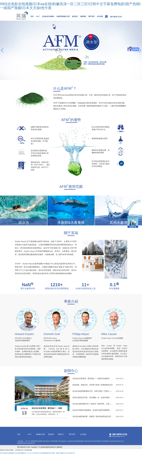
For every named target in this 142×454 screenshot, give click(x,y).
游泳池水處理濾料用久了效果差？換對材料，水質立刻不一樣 (95, 404)
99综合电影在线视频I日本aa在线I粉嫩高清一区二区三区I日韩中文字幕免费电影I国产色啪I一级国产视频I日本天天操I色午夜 (70, 6)
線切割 (25, 443)
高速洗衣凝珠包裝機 (94, 441)
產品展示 (75, 16)
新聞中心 (61, 434)
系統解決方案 (40, 434)
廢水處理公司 (47, 441)
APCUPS (28, 441)
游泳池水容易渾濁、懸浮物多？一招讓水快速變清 (51, 408)
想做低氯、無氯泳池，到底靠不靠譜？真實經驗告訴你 (92, 385)
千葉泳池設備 (61, 441)
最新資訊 (83, 16)
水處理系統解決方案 (63, 16)
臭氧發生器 (31, 443)
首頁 (32, 16)
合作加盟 (100, 16)
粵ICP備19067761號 (23, 447)
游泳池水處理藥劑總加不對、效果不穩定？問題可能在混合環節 (95, 391)
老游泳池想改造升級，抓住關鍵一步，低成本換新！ (91, 397)
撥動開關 (34, 441)
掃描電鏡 (40, 441)
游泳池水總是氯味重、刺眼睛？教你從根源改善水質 (91, 416)
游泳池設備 (111, 441)
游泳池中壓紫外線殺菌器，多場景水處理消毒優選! (91, 410)
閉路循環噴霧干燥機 (81, 441)
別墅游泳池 (118, 441)
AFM (38, 16)
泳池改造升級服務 (48, 16)
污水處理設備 (70, 441)
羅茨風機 (54, 441)
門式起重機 (103, 441)
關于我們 (91, 16)
